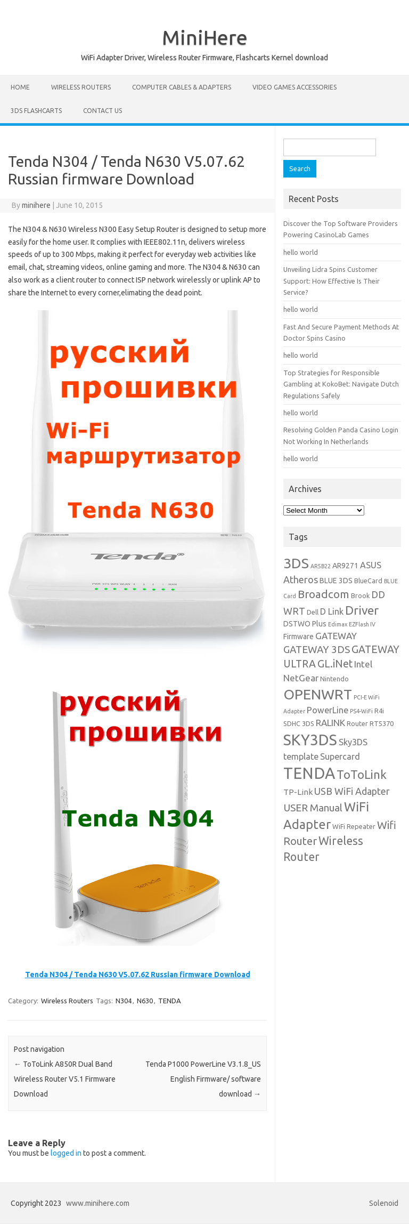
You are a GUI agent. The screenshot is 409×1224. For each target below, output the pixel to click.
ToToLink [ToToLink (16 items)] (362, 774)
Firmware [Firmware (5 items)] (298, 636)
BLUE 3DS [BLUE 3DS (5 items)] (336, 580)
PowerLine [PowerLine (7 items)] (327, 710)
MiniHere (205, 37)
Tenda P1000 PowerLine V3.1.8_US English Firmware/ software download (203, 1079)
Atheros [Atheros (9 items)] (300, 579)
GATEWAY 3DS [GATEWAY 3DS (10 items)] (316, 649)
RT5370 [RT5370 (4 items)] (382, 723)
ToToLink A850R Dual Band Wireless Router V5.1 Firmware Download (65, 1079)
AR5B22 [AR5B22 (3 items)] (320, 566)
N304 (124, 1000)
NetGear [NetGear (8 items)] (300, 678)
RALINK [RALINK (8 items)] (330, 723)
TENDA (169, 1000)
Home (20, 87)
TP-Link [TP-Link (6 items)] (298, 791)
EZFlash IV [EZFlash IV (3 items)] (362, 624)
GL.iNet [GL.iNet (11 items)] (335, 664)
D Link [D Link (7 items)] (331, 611)
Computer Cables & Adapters (181, 87)
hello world (300, 252)
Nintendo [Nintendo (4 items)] (334, 678)
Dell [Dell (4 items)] (312, 612)
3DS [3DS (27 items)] (296, 563)
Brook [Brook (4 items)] (360, 595)
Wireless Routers (81, 87)
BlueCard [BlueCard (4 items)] (368, 580)
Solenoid (383, 1203)
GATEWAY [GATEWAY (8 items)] (336, 636)
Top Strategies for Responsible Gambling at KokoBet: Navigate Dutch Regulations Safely (341, 384)
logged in (66, 1153)
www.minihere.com (97, 1203)
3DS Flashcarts (36, 110)
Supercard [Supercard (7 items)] (340, 756)
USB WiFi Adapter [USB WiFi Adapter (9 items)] (352, 791)
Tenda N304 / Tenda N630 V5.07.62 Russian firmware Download (137, 974)
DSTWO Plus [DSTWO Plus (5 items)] (304, 623)
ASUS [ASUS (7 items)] (370, 565)
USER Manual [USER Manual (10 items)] (312, 808)
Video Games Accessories (294, 87)
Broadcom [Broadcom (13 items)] (323, 594)
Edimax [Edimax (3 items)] (337, 624)
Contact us (102, 110)
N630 (145, 1000)
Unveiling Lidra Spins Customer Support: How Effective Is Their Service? (331, 280)
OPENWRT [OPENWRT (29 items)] (317, 694)
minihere (36, 205)
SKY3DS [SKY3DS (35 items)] (310, 739)
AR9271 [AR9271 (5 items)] (345, 565)
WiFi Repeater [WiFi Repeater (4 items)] (353, 826)
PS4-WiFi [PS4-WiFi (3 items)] (361, 711)
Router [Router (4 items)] (357, 723)
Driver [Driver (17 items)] (362, 610)
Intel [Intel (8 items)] (363, 664)
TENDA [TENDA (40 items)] (309, 773)
